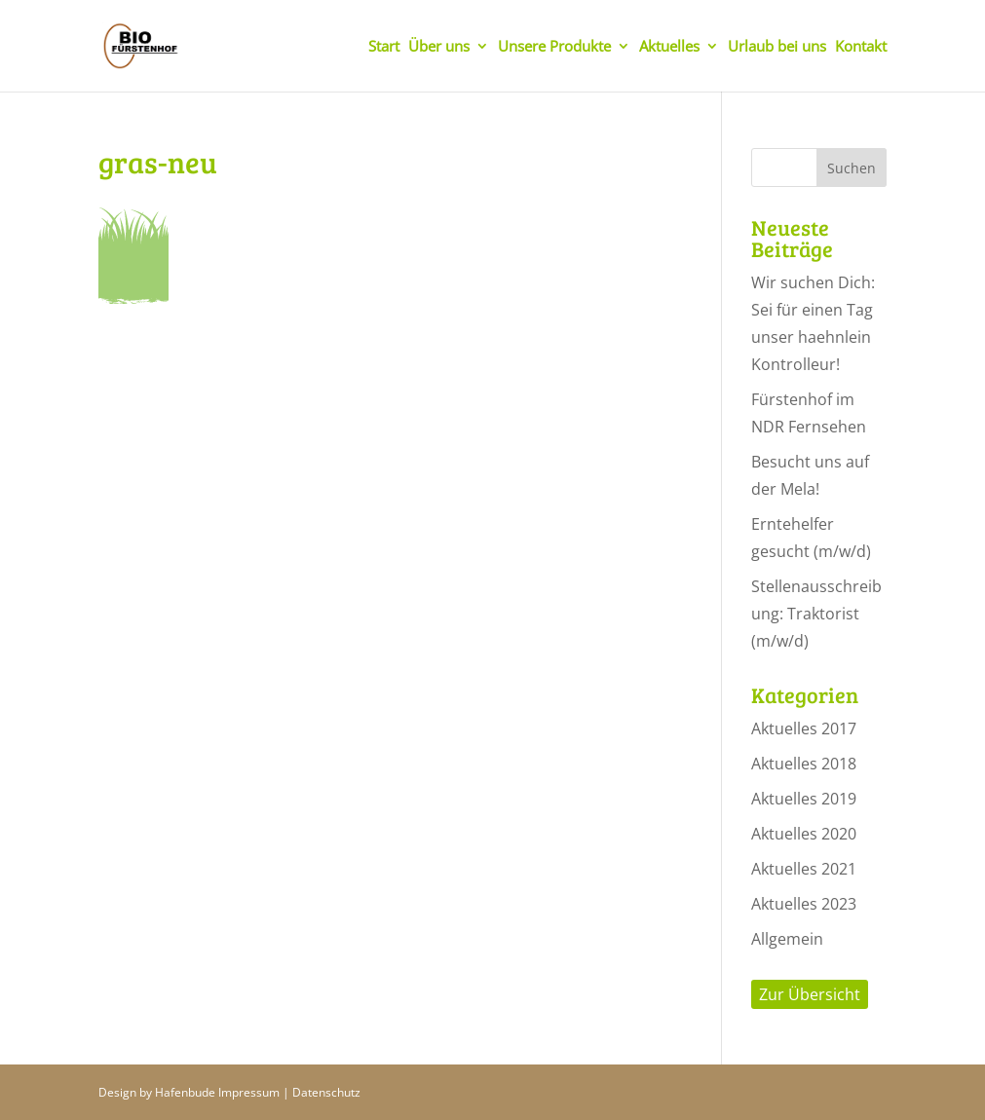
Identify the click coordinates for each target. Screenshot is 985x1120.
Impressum (249, 1092)
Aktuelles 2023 (803, 904)
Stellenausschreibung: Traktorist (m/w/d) (816, 614)
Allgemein (787, 939)
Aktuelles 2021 (803, 868)
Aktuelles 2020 (803, 833)
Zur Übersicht (809, 994)
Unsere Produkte (554, 47)
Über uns (439, 47)
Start (383, 47)
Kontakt (861, 47)
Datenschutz (326, 1092)
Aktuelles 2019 (803, 798)
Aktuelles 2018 (803, 763)
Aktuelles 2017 (803, 728)
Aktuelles (669, 47)
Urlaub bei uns (777, 47)
